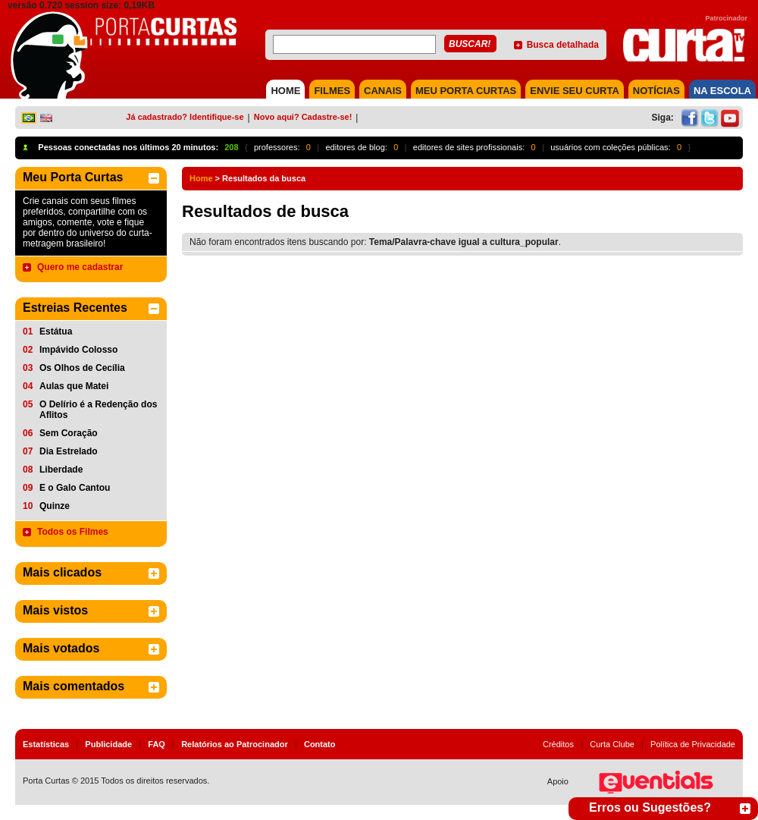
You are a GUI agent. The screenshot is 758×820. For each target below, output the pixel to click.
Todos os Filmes (72, 531)
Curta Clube (612, 744)
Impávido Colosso (78, 349)
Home (201, 178)
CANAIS (383, 90)
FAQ (156, 744)
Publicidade (108, 744)
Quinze (54, 506)
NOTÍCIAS (656, 90)
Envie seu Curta (574, 90)
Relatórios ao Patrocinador (234, 744)
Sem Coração (68, 433)
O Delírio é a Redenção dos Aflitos (98, 409)
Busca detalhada (563, 44)
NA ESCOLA (722, 90)
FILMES (332, 90)
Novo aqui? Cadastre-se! (303, 116)
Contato (320, 744)
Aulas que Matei (73, 386)
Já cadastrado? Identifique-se (184, 116)
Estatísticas (46, 744)
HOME (285, 90)
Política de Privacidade (692, 744)
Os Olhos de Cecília (82, 368)
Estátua (55, 331)
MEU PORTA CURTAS (465, 90)
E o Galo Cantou (74, 487)
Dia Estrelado (68, 451)
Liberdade (61, 469)
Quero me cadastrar (80, 267)
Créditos (558, 744)
